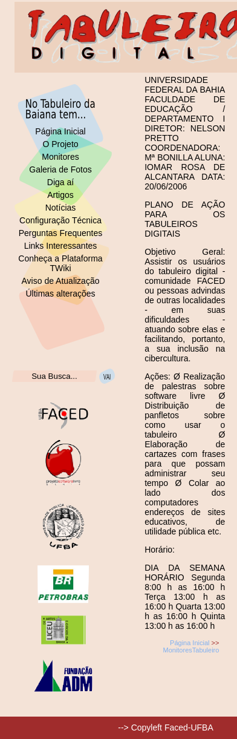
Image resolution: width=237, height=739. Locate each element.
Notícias (60, 207)
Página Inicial (60, 131)
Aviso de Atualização (61, 281)
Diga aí (60, 182)
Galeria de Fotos (60, 169)
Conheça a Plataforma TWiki (60, 263)
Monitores (60, 157)
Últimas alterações (60, 293)
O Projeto (60, 144)
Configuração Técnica (60, 220)
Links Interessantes (60, 246)
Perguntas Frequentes (61, 233)
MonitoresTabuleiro (191, 650)
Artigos (60, 195)
